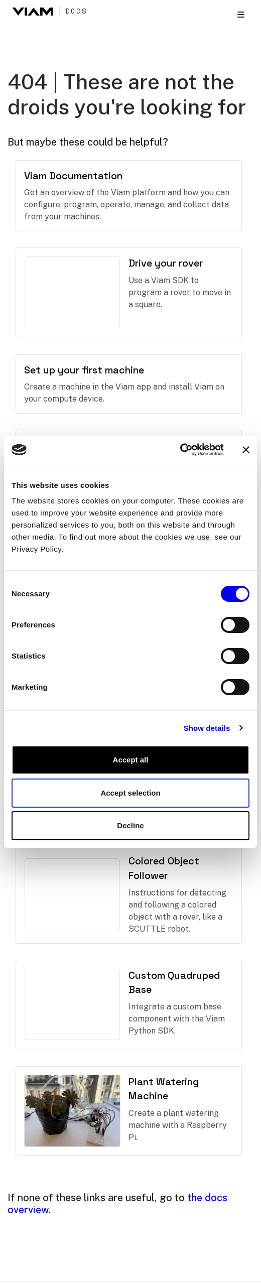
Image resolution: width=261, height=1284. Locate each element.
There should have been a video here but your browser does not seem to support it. (72, 292)
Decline (130, 825)
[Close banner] (245, 449)
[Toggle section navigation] (241, 14)
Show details (207, 728)
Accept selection (130, 793)
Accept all (131, 759)
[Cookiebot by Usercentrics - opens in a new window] (180, 449)
